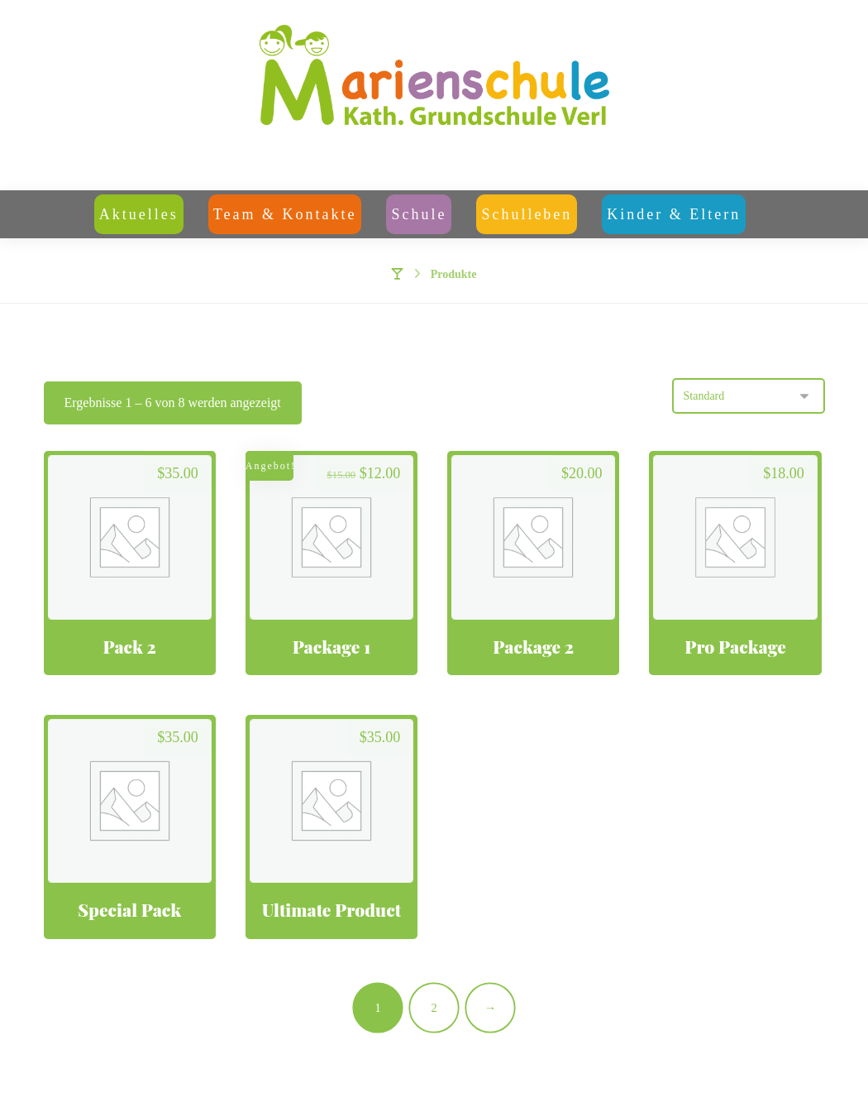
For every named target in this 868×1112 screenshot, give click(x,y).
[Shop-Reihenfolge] (748, 396)
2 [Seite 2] (433, 1006)
